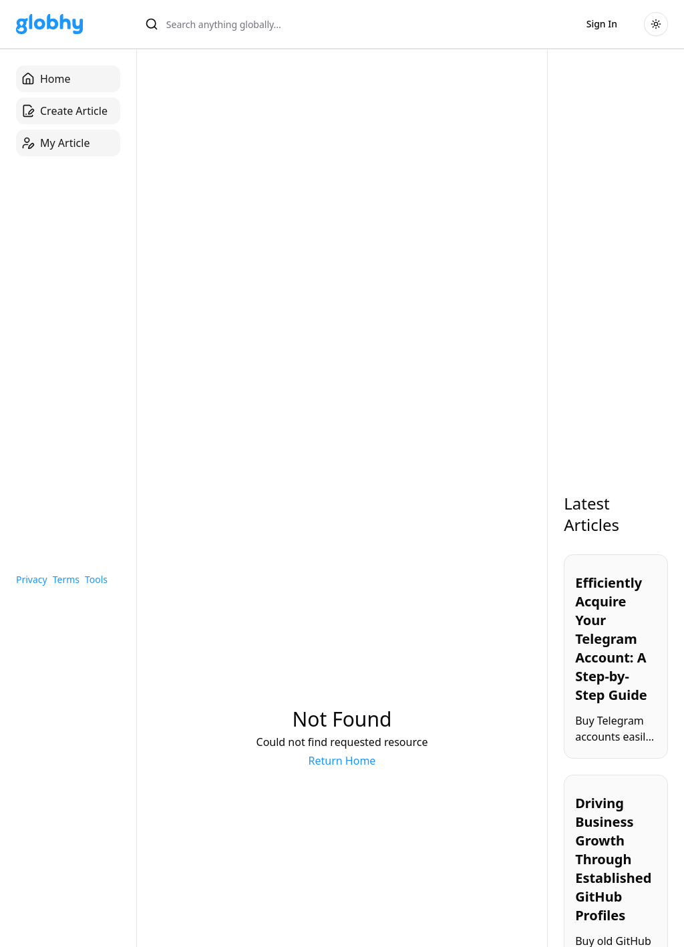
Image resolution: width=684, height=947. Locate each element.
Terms (66, 579)
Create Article (64, 111)
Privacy (31, 579)
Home (46, 79)
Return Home (342, 760)
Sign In (601, 23)
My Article (55, 143)
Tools (96, 579)
